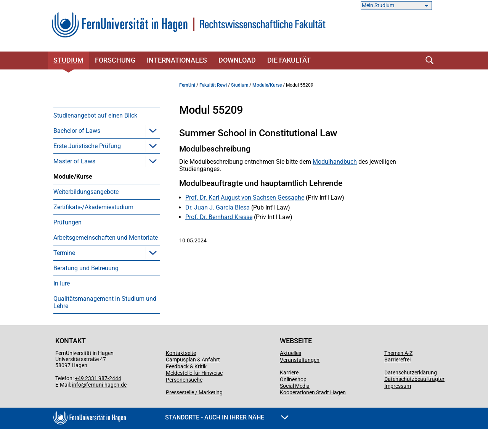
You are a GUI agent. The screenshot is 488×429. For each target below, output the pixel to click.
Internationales (177, 60)
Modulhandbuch (335, 161)
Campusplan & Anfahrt (193, 359)
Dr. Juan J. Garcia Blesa (217, 207)
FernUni (187, 85)
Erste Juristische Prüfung (87, 146)
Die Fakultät (289, 60)
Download (237, 60)
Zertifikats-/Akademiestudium (93, 207)
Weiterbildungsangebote (86, 191)
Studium (68, 60)
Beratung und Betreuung (86, 268)
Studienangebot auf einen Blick (95, 115)
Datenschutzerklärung (410, 372)
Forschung (115, 60)
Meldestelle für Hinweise (194, 373)
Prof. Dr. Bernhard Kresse (218, 217)
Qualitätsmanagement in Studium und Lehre (104, 302)
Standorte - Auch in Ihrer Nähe (227, 417)
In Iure (61, 283)
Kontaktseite (181, 353)
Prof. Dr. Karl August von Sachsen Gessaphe (244, 197)
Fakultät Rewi (213, 85)
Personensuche (184, 380)
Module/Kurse (72, 176)
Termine (64, 252)
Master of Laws (74, 161)
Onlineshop (293, 379)
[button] (153, 130)
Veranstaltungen (299, 360)
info (76, 385)
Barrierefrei (397, 359)
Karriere (289, 372)
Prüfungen (67, 222)
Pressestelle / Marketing (194, 392)
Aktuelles (290, 353)
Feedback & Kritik (186, 366)
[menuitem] (106, 115)
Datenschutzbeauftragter (414, 379)
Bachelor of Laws (76, 130)
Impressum (397, 386)
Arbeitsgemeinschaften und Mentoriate (105, 237)
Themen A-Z (398, 353)
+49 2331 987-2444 (98, 378)
